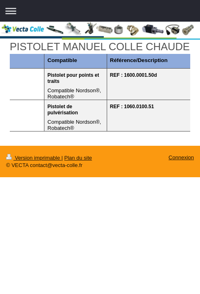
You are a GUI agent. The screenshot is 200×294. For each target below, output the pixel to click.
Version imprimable (34, 158)
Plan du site (78, 158)
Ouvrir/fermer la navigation (100, 11)
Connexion (181, 157)
